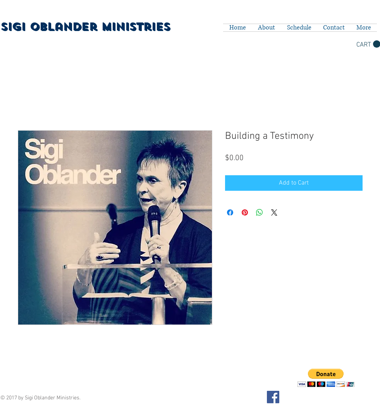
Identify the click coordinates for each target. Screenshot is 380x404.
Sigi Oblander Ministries (85, 27)
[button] (325, 378)
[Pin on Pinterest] (244, 212)
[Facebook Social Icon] (273, 397)
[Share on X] (274, 212)
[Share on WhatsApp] (259, 212)
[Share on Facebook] (230, 212)
